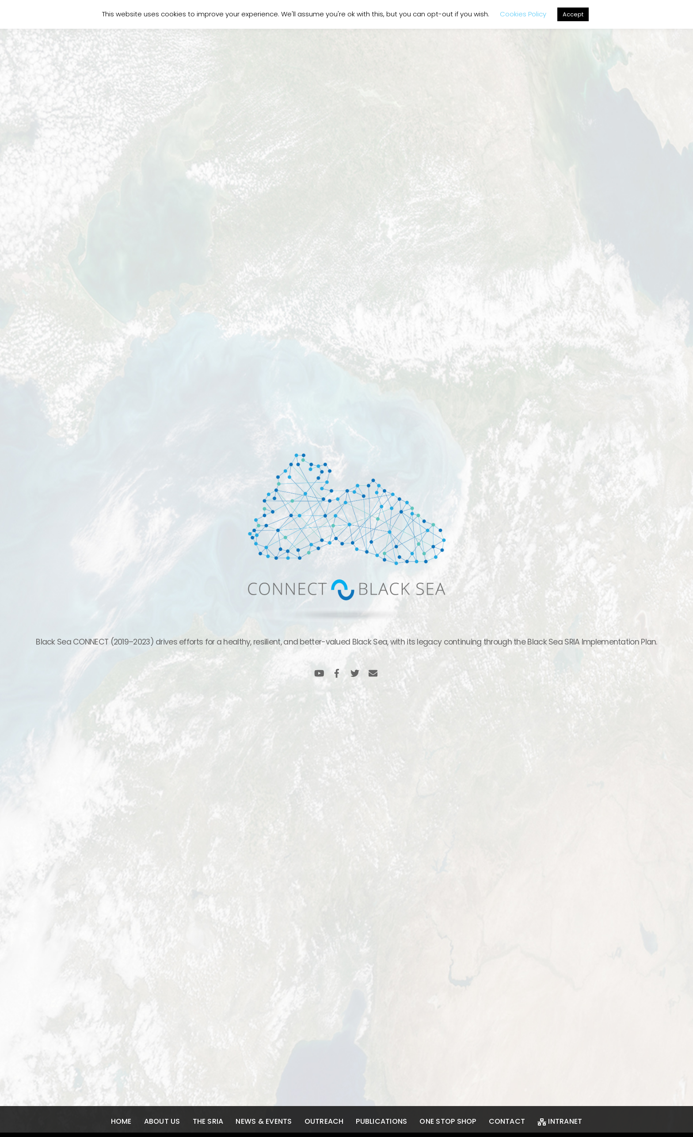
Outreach (324, 1121)
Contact (507, 1121)
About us (162, 1121)
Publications (381, 1121)
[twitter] (354, 672)
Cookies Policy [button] (523, 14)
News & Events (264, 1121)
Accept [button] (573, 14)
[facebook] (336, 672)
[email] (373, 672)
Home (121, 1121)
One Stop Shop (447, 1121)
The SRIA (208, 1121)
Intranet (559, 1121)
